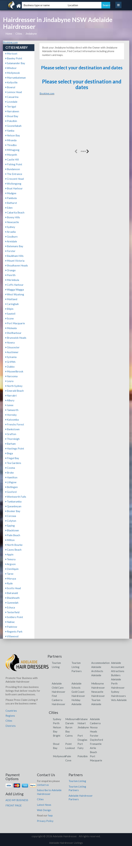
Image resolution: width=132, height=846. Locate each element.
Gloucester (13, 347)
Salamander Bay (15, 63)
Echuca (10, 607)
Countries (11, 710)
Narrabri (11, 395)
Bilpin (9, 308)
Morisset (11, 53)
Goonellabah (13, 125)
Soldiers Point (14, 617)
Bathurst (11, 202)
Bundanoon (13, 169)
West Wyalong (15, 294)
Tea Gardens (13, 462)
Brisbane (83, 719)
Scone (10, 318)
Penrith (10, 275)
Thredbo (11, 145)
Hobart (82, 723)
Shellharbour (13, 332)
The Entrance (14, 173)
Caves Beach (13, 549)
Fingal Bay (12, 458)
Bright (56, 735)
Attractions (117, 671)
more (85, 151)
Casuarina (12, 96)
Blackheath (13, 597)
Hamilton (11, 477)
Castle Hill (12, 159)
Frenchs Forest (15, 424)
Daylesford (96, 739)
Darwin (69, 723)
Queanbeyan (13, 506)
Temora (10, 559)
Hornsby (11, 414)
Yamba (10, 130)
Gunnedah (12, 602)
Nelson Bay (13, 135)
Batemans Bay (14, 246)
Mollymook (13, 72)
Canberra (95, 723)
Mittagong (12, 149)
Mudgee (11, 193)
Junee (9, 405)
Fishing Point (14, 164)
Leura (9, 381)
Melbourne (71, 719)
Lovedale (11, 101)
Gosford (11, 491)
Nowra (10, 342)
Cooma (10, 467)
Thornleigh (13, 438)
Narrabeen (12, 111)
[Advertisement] (81, 124)
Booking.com (10, 42)
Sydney (10, 226)
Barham (11, 443)
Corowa (11, 515)
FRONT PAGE (14, 805)
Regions (10, 715)
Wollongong (13, 183)
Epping (10, 525)
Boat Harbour (14, 188)
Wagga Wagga (15, 289)
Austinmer (12, 352)
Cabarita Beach (15, 212)
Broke (10, 472)
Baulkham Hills (15, 255)
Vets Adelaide (119, 700)
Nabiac (10, 621)
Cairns (69, 735)
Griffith (10, 361)
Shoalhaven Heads (17, 265)
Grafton (11, 434)
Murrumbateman (16, 77)
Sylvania (11, 356)
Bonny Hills (13, 217)
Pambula (11, 198)
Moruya (11, 578)
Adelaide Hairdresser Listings (66, 842)
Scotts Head (13, 588)
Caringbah (12, 304)
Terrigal (11, 106)
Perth (56, 723)
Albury (10, 400)
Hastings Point (15, 448)
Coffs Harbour (15, 284)
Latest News (44, 804)
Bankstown (13, 429)
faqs (50, 815)
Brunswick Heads (16, 337)
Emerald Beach (15, 390)
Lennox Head (14, 92)
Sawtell (10, 313)
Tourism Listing (77, 781)
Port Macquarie (15, 323)
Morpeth (11, 154)
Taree (9, 573)
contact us (43, 784)
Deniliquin (12, 568)
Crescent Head (15, 178)
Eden (9, 207)
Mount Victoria (15, 260)
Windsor (11, 67)
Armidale (11, 241)
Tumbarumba (13, 501)
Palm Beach (13, 535)
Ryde (9, 583)
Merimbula (12, 279)
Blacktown (12, 530)
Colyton (11, 520)
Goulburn (12, 236)
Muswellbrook (14, 371)
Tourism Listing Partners (77, 667)
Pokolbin (11, 120)
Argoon (11, 564)
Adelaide (95, 719)
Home (9, 33)
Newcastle (12, 222)
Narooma (12, 376)
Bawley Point (14, 58)
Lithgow (11, 482)
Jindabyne (31, 33)
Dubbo (10, 366)
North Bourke (14, 544)
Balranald (12, 593)
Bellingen (12, 487)
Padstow (11, 626)
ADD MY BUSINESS (17, 800)
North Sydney (14, 385)
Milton (10, 540)
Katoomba (12, 419)
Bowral (10, 87)
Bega (9, 453)
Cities (18, 33)
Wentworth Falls (16, 496)
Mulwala (11, 328)
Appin (9, 554)
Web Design (44, 810)
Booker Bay (13, 511)
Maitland (11, 299)
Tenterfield (12, 612)
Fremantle (96, 743)
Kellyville (12, 82)
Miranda (11, 140)
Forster (10, 251)
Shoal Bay (12, 116)
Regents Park (14, 631)
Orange (11, 270)
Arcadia (11, 231)
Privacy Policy (45, 820)
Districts (11, 725)
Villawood (12, 636)
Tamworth (12, 409)
